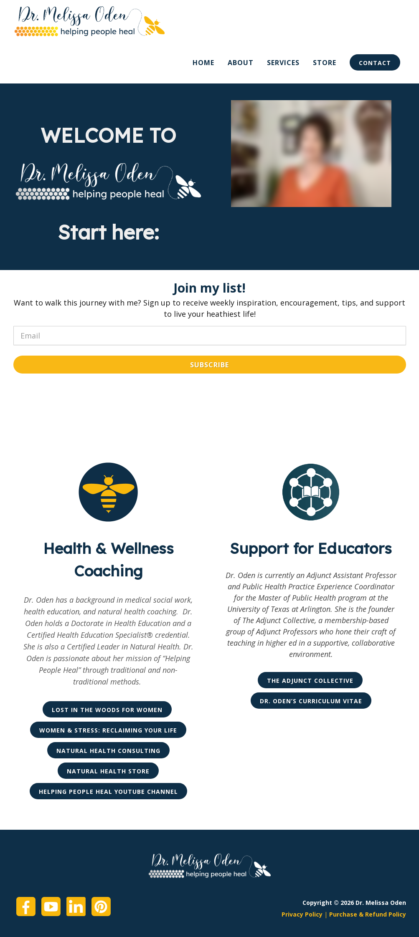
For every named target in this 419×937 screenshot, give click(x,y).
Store (324, 62)
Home (203, 62)
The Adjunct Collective (310, 680)
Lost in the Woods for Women (107, 710)
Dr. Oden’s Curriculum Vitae (311, 701)
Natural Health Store (108, 771)
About (241, 62)
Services (283, 62)
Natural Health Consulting (108, 751)
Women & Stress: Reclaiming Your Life (108, 730)
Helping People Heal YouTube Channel (108, 792)
